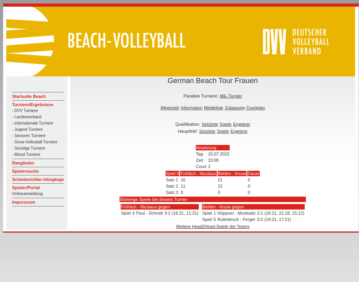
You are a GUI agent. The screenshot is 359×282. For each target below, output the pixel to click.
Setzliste (210, 124)
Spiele (226, 124)
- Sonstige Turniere (28, 148)
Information (191, 107)
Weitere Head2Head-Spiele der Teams (213, 226)
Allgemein (170, 107)
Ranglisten (23, 163)
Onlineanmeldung (27, 194)
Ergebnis (241, 124)
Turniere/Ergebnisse (33, 104)
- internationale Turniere (33, 123)
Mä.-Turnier (231, 96)
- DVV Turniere (25, 110)
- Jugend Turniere (27, 129)
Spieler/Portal (26, 187)
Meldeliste (213, 107)
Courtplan (255, 107)
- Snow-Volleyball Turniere (34, 142)
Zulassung (235, 107)
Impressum (23, 202)
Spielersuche (25, 171)
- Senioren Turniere (29, 136)
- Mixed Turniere (26, 154)
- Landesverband (26, 117)
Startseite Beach (29, 96)
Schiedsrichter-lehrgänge (38, 179)
